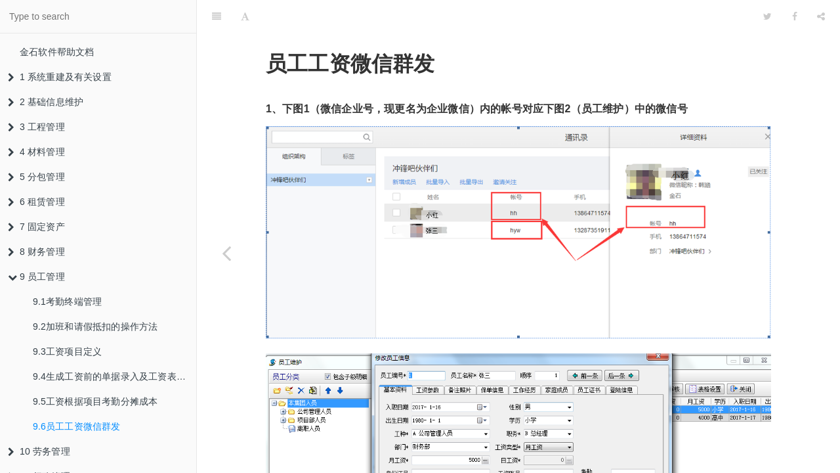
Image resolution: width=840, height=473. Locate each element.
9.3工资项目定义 (67, 351)
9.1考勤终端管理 (67, 301)
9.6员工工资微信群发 (77, 426)
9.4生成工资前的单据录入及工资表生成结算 (114, 376)
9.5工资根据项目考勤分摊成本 (95, 401)
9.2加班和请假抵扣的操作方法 (95, 326)
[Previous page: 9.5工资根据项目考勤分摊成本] (226, 253)
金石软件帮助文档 (57, 52)
